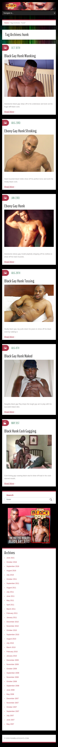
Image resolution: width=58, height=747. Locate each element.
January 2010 (12, 656)
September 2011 (13, 583)
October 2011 (12, 579)
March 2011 (11, 609)
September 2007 (13, 711)
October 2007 (12, 707)
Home (6, 23)
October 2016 (12, 562)
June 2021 (10, 558)
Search (9, 495)
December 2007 (13, 699)
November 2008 (13, 677)
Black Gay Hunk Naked (18, 356)
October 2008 (12, 681)
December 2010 (13, 622)
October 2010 (12, 630)
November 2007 (13, 703)
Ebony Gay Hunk (14, 206)
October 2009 (12, 669)
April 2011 (10, 605)
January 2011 (12, 618)
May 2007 (10, 724)
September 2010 (13, 635)
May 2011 (10, 600)
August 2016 (11, 571)
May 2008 (10, 694)
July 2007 (10, 716)
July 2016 (10, 575)
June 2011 (10, 596)
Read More (9, 112)
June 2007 (10, 720)
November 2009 (13, 664)
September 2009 (13, 673)
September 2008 (13, 686)
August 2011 (11, 588)
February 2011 (12, 613)
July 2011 (10, 592)
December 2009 (13, 660)
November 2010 (13, 626)
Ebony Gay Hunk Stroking (20, 131)
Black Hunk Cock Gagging (20, 431)
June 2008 (10, 690)
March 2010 (11, 647)
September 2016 (13, 566)
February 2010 (12, 652)
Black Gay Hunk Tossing (19, 281)
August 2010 (11, 639)
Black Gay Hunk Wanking (20, 56)
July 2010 (10, 643)
